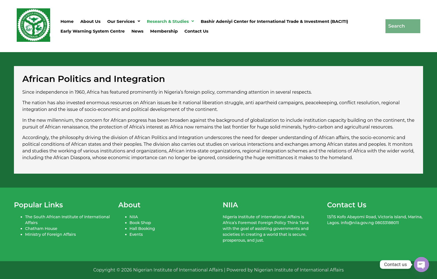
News (138, 31)
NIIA (134, 216)
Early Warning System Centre (92, 31)
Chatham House (41, 228)
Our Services (123, 21)
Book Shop (140, 222)
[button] (124, 21)
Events (136, 234)
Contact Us (196, 31)
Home (67, 21)
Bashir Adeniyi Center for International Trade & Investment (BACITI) (274, 21)
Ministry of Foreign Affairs (50, 234)
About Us (90, 21)
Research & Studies (170, 21)
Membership (164, 31)
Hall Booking (142, 228)
